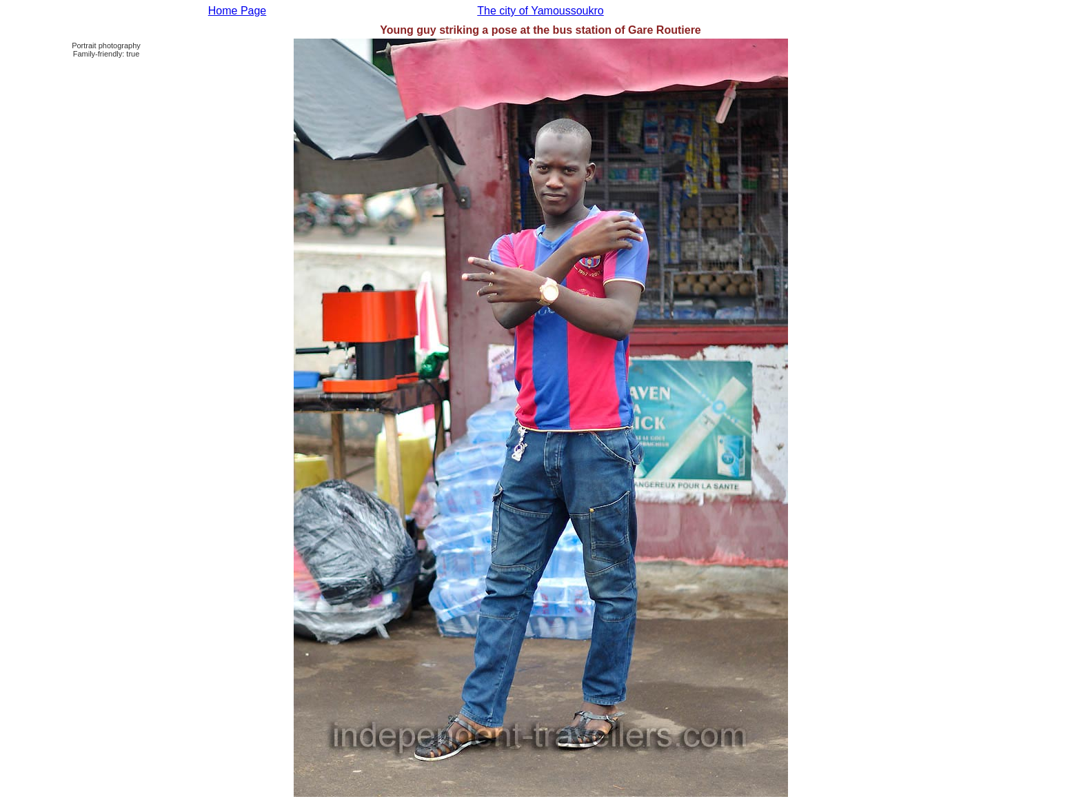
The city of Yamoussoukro (540, 11)
